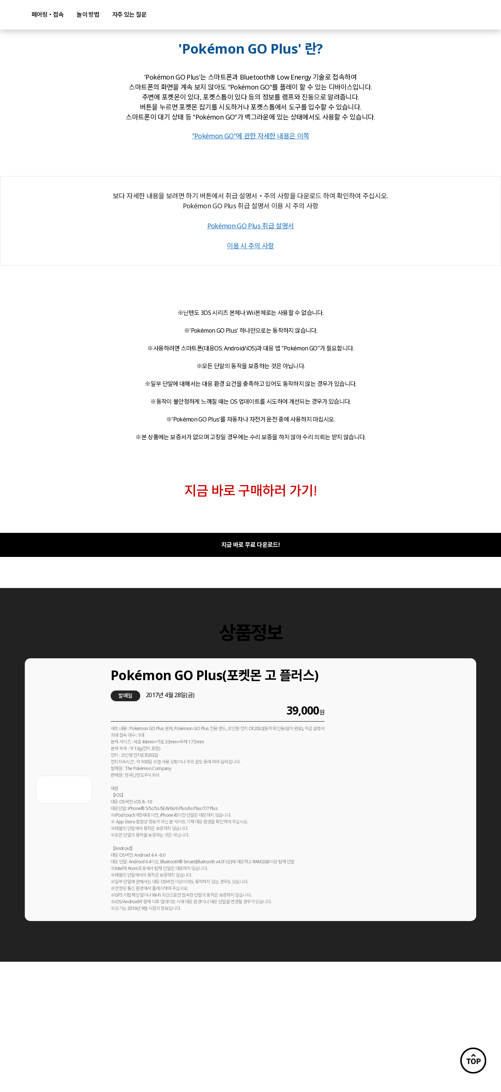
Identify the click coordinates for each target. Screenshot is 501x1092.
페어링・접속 (47, 14)
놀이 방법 (88, 14)
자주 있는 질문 (129, 14)
